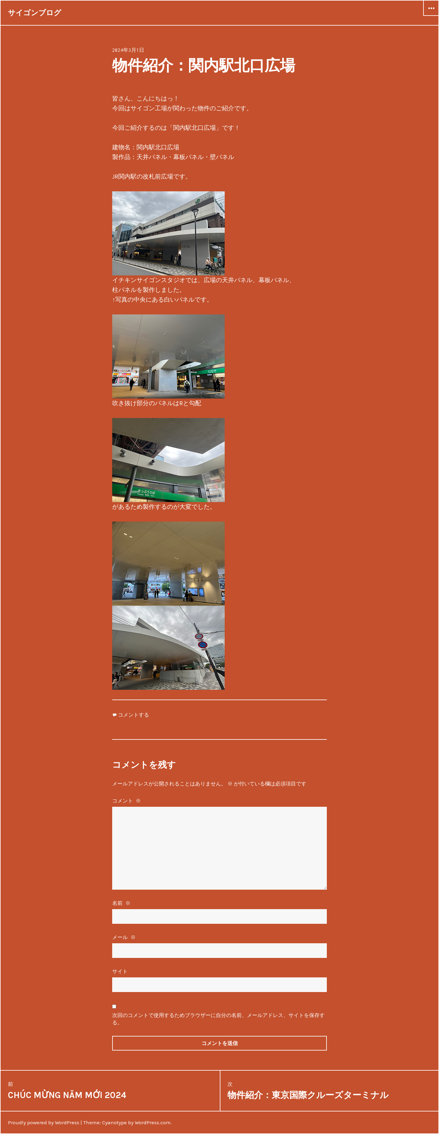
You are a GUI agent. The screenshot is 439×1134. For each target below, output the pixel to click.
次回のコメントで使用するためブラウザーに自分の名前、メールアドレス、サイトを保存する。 (218, 1018)
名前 (121, 903)
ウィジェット (431, 15)
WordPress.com (153, 1122)
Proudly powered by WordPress (43, 1122)
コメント (127, 800)
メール (124, 937)
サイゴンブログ (34, 13)
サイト (120, 971)
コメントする (133, 715)
